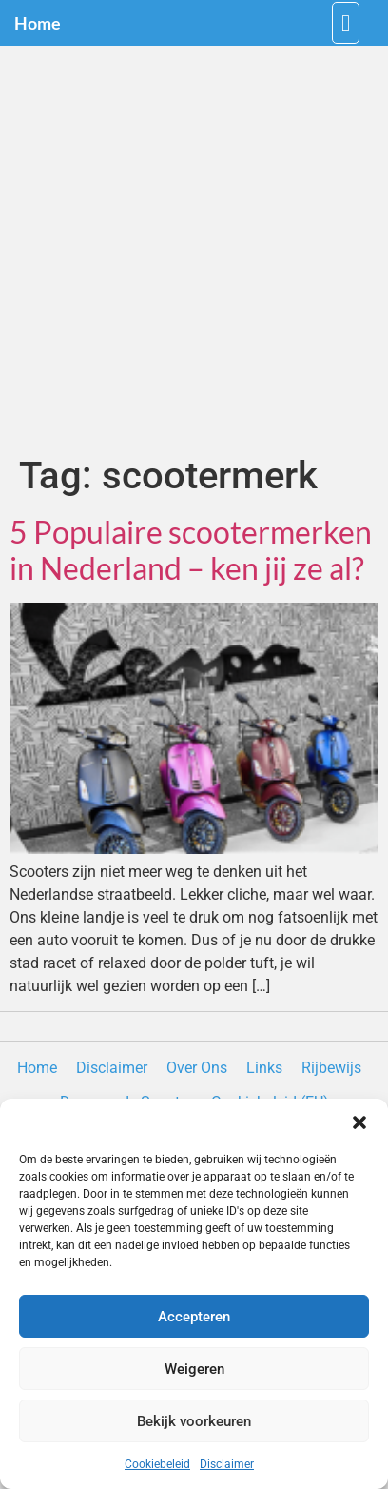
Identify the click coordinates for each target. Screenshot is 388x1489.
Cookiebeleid (157, 1464)
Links (264, 1068)
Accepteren (194, 1316)
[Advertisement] (194, 249)
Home (37, 22)
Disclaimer (227, 1464)
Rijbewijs (331, 1068)
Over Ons (196, 1068)
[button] (359, 1122)
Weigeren (194, 1369)
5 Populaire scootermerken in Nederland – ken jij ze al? (191, 549)
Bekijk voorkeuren (194, 1421)
